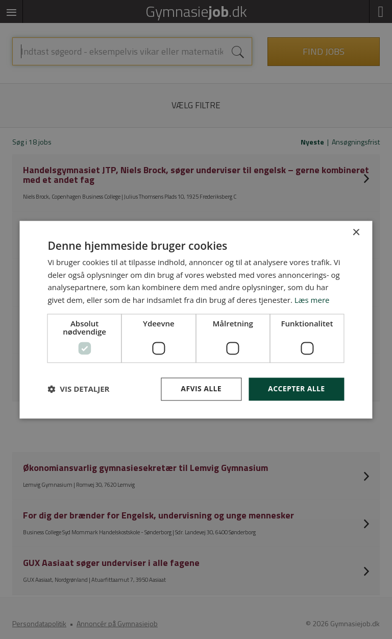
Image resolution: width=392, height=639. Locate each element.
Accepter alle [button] (296, 388)
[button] (78, 389)
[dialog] (196, 319)
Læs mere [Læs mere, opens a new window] (312, 300)
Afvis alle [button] (201, 388)
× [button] (356, 232)
